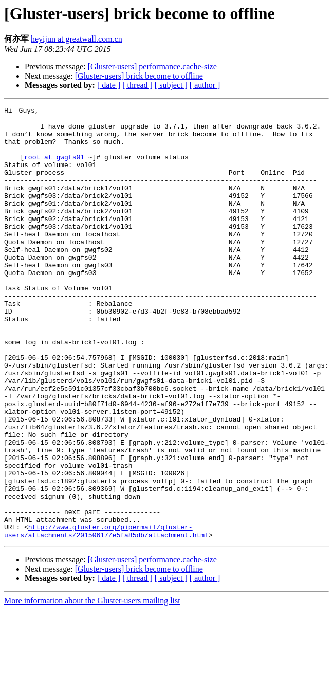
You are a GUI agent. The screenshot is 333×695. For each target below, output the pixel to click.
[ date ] (108, 85)
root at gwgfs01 (54, 166)
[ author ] (205, 85)
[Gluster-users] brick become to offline (139, 75)
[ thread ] (137, 85)
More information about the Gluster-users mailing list (92, 686)
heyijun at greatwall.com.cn (76, 38)
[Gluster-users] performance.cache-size (152, 66)
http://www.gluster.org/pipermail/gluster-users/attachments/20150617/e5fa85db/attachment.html (106, 615)
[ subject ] (171, 85)
